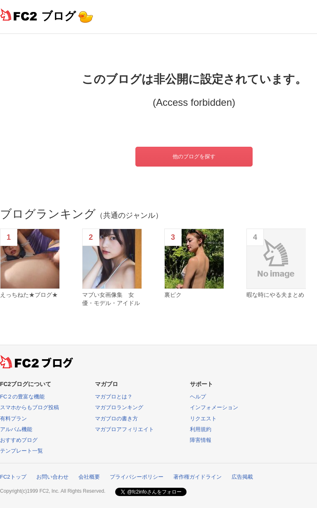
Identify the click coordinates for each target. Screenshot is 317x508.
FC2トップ (13, 477)
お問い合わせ (52, 477)
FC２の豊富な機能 (22, 397)
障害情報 (200, 440)
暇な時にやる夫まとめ (275, 294)
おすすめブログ (19, 440)
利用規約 (200, 429)
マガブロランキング (119, 407)
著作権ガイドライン (197, 477)
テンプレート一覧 (21, 451)
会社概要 (89, 477)
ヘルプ (198, 397)
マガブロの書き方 (116, 418)
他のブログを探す (194, 156)
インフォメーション (214, 407)
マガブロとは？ (113, 397)
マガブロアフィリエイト (124, 429)
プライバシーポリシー (136, 477)
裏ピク (173, 294)
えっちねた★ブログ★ (29, 294)
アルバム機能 (16, 429)
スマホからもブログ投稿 (29, 407)
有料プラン (13, 418)
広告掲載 (242, 477)
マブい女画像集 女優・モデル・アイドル (111, 298)
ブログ (58, 16)
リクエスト (203, 418)
